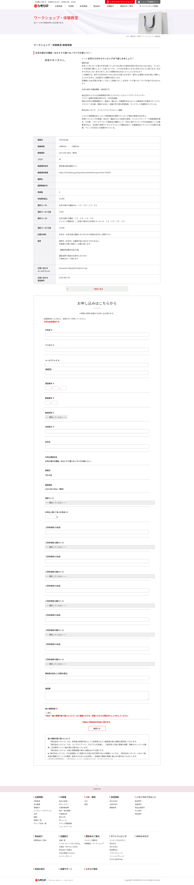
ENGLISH (66, 2)
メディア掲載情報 (65, 825)
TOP (127, 36)
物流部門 (138, 815)
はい (49, 714)
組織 (35, 818)
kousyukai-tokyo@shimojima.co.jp (73, 268)
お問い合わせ (41, 2)
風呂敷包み (114, 851)
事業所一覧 (38, 821)
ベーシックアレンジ (117, 857)
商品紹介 (97, 6)
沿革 (35, 815)
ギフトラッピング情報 (148, 6)
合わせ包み (114, 848)
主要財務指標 (64, 809)
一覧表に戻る (98, 289)
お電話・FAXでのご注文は (68, 848)
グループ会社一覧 (40, 825)
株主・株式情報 (64, 812)
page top (97, 790)
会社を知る (114, 802)
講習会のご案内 (126, 6)
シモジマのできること (146, 798)
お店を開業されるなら (67, 854)
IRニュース (63, 821)
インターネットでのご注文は (69, 845)
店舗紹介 (110, 6)
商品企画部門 (140, 809)
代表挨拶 (37, 802)
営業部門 (138, 806)
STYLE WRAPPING (116, 861)
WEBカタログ (54, 2)
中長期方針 (63, 815)
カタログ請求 (91, 870)
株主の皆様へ (64, 802)
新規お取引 (40, 870)
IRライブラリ (64, 806)
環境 (86, 806)
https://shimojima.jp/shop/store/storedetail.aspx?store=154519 (85, 172)
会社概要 (37, 806)
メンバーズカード (65, 857)
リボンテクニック (116, 854)
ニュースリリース (65, 828)
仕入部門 (138, 812)
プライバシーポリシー (55, 882)
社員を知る (114, 806)
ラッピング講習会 (90, 841)
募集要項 (113, 809)
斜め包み (113, 845)
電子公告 (62, 818)
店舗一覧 (62, 841)
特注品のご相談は (65, 851)
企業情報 (58, 6)
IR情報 (71, 6)
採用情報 (83, 6)
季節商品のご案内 (40, 841)
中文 (74, 2)
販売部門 (138, 802)
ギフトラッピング (119, 837)
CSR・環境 (91, 798)
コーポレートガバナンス (42, 812)
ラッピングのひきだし (118, 841)
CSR (85, 802)
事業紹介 (37, 809)
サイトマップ (68, 882)
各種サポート (66, 870)
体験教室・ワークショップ (94, 845)
